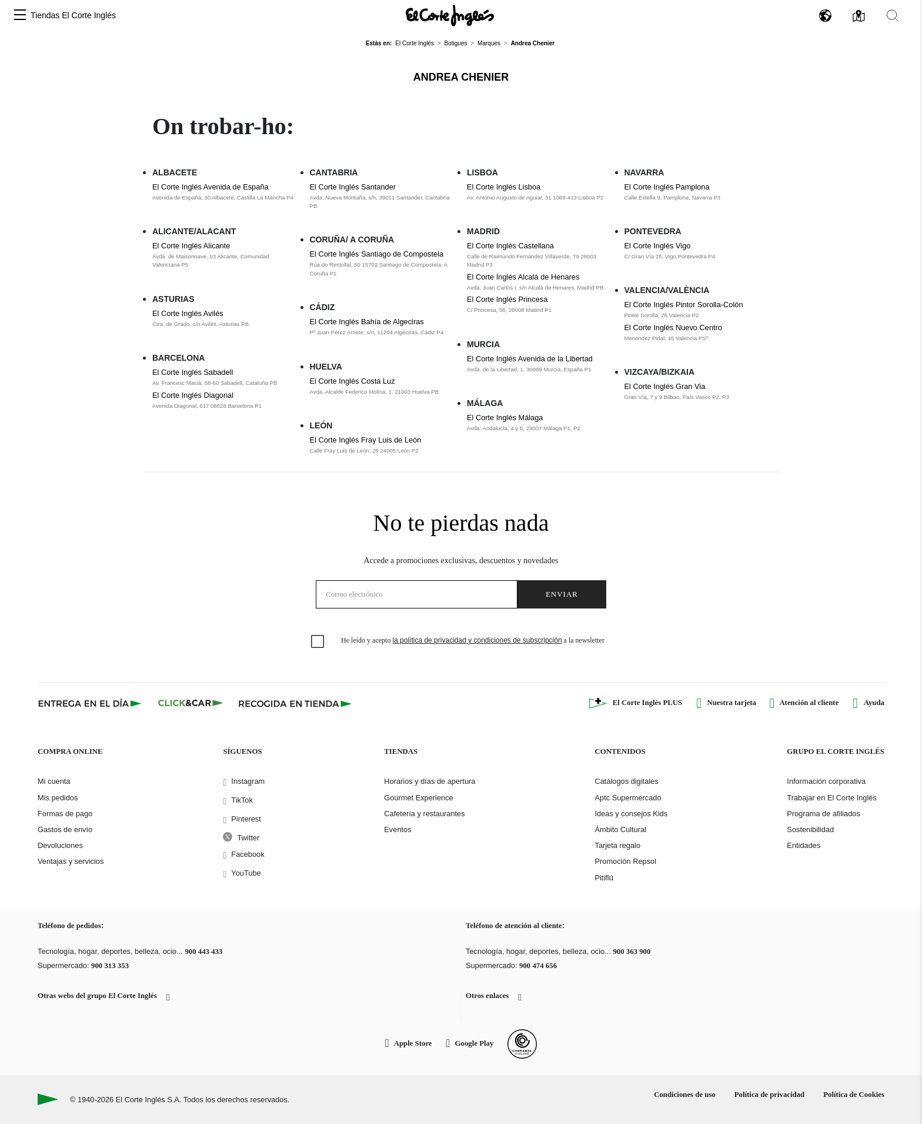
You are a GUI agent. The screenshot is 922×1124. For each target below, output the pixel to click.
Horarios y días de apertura (429, 781)
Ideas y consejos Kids (630, 813)
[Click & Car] (190, 703)
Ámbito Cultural (620, 829)
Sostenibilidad (810, 829)
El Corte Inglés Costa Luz (352, 381)
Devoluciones (60, 845)
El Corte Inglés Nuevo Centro (673, 327)
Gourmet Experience (418, 797)
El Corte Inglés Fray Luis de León (366, 439)
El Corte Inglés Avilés (187, 313)
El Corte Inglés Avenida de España (210, 186)
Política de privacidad (769, 1094)
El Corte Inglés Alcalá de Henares (523, 276)
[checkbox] (318, 642)
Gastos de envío (65, 829)
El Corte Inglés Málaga (505, 417)
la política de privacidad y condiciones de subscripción (477, 640)
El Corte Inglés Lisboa (503, 186)
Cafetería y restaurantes (424, 813)
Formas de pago (65, 813)
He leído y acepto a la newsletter (472, 640)
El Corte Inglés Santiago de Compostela (377, 254)
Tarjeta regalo (617, 845)
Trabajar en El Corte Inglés (831, 797)
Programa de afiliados (823, 813)
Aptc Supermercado (627, 797)
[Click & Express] (91, 703)
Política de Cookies (853, 1094)
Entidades (803, 845)
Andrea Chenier (461, 77)
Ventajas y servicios (70, 861)
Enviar (562, 594)
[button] (20, 15)
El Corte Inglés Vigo (657, 245)
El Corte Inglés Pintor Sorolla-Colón (683, 304)
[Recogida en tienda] (295, 703)
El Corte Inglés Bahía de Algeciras (367, 321)
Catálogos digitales (626, 781)
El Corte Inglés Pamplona (667, 186)
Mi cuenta (54, 781)
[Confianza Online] (522, 1044)
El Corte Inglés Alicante (191, 245)
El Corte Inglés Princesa (507, 299)
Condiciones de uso (685, 1094)
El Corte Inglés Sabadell (192, 372)
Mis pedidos (58, 797)
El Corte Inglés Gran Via (665, 386)
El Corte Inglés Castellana (510, 245)
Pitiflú (603, 877)
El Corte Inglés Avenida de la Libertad (530, 358)
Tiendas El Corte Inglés (73, 15)
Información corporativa (826, 781)
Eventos (397, 829)
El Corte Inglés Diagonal (192, 395)
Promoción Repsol (625, 861)
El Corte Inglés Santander (353, 186)
